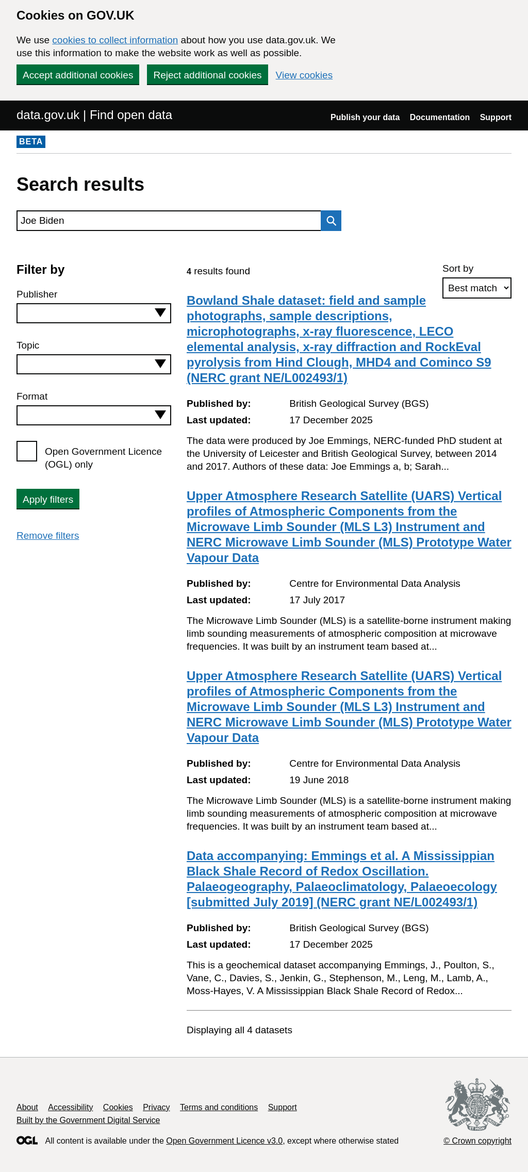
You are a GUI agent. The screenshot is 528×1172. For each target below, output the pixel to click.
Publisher (36, 294)
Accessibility (70, 1107)
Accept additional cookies (78, 75)
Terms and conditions (219, 1107)
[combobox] (93, 313)
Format (31, 396)
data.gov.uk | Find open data (94, 115)
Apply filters (48, 499)
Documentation (440, 117)
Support (496, 117)
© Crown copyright (477, 1140)
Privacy (156, 1107)
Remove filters (47, 535)
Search (328, 221)
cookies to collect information (115, 40)
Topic (27, 345)
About (27, 1107)
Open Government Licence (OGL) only (103, 458)
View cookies (304, 75)
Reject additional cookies (207, 75)
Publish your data (365, 117)
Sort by (457, 268)
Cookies (118, 1107)
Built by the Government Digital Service (88, 1120)
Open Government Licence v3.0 (224, 1140)
